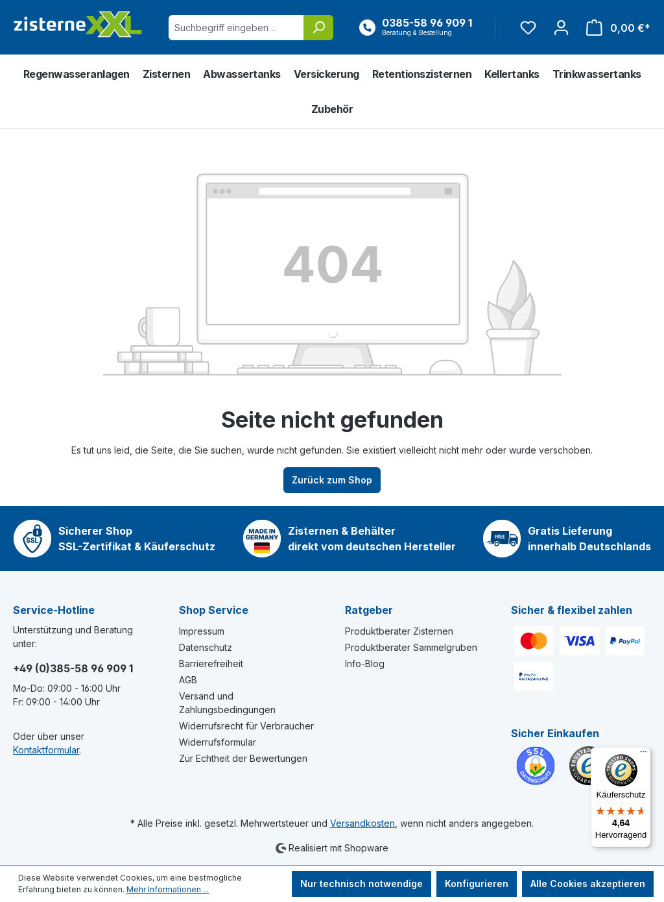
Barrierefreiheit (211, 663)
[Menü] (643, 754)
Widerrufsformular (217, 742)
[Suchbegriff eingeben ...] (236, 27)
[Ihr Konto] (561, 27)
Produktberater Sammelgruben (411, 647)
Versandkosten (362, 823)
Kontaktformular (46, 749)
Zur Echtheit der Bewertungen (243, 758)
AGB (188, 679)
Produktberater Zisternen (399, 631)
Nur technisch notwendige (361, 883)
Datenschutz (205, 647)
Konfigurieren (476, 883)
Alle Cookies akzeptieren (587, 883)
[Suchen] (318, 27)
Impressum (201, 631)
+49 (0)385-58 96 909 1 (73, 668)
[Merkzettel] (528, 27)
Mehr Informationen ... (167, 889)
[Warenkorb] (614, 27)
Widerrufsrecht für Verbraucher (246, 725)
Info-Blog (365, 663)
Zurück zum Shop (332, 479)
